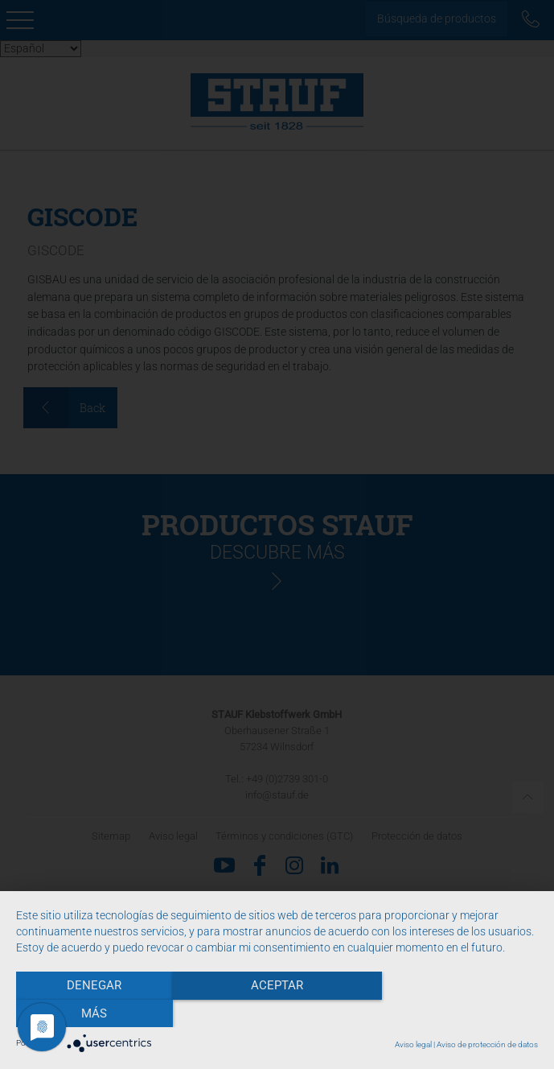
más (460, 1013)
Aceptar (277, 1013)
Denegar (94, 1013)
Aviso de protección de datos (487, 1044)
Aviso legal (413, 1044)
